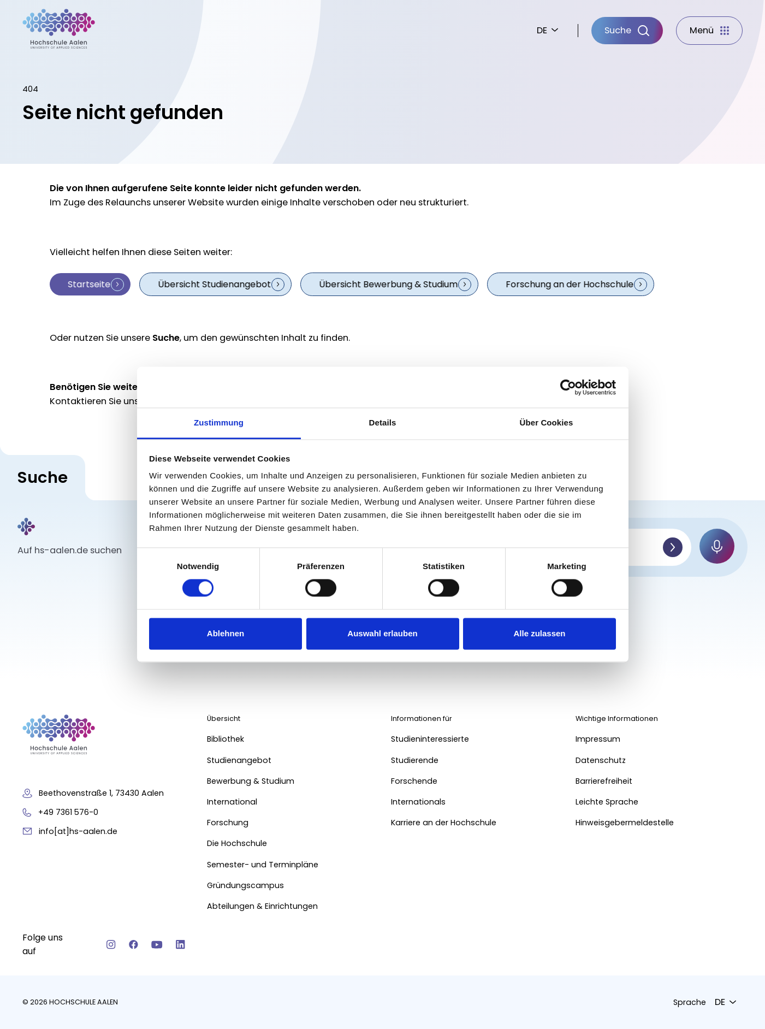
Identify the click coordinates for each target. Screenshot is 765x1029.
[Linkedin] (180, 944)
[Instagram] (111, 944)
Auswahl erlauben (382, 633)
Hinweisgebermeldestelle (625, 822)
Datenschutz (601, 759)
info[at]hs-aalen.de (78, 830)
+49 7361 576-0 (68, 811)
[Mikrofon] (716, 545)
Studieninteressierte (431, 739)
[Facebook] (133, 944)
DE (542, 30)
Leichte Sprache (607, 801)
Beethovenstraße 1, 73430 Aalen (101, 793)
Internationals (419, 801)
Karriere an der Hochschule (444, 822)
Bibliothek (225, 739)
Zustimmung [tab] (219, 422)
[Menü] (709, 30)
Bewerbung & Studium (250, 780)
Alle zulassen (539, 633)
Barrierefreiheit (604, 780)
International (232, 801)
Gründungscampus (245, 884)
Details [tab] (382, 422)
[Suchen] (673, 547)
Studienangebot (239, 759)
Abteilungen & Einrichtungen (262, 906)
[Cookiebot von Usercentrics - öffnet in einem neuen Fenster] (568, 387)
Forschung (227, 822)
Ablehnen (225, 633)
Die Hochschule (237, 843)
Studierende (415, 759)
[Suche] (627, 30)
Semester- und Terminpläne (262, 864)
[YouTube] (157, 944)
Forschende (415, 780)
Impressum (598, 739)
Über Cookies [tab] (546, 422)
